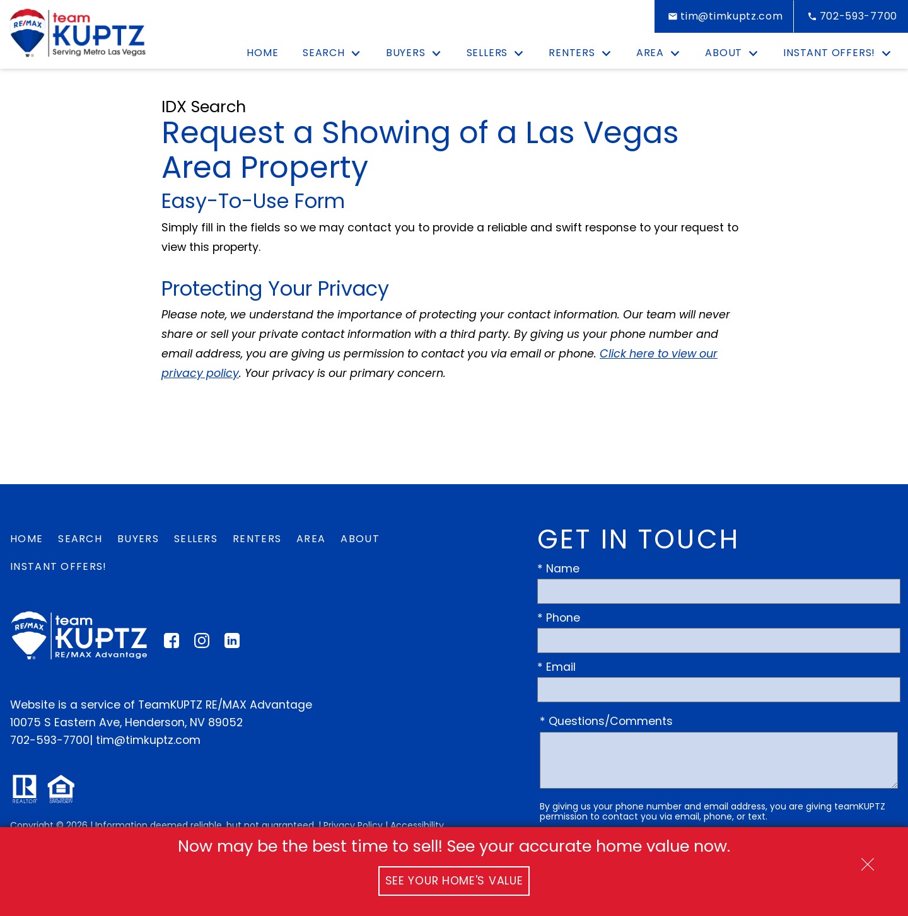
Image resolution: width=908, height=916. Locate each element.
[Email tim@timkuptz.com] (724, 16)
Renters (257, 538)
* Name (558, 568)
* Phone (558, 617)
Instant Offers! (58, 566)
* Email (556, 667)
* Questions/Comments (606, 721)
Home (262, 53)
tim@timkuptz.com (148, 740)
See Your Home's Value (454, 880)
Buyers (138, 538)
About (360, 538)
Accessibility (417, 825)
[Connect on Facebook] (171, 644)
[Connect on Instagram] (201, 644)
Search (80, 538)
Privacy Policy (353, 825)
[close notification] (868, 860)
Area (310, 538)
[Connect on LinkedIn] (232, 644)
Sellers (196, 538)
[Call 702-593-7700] (851, 16)
